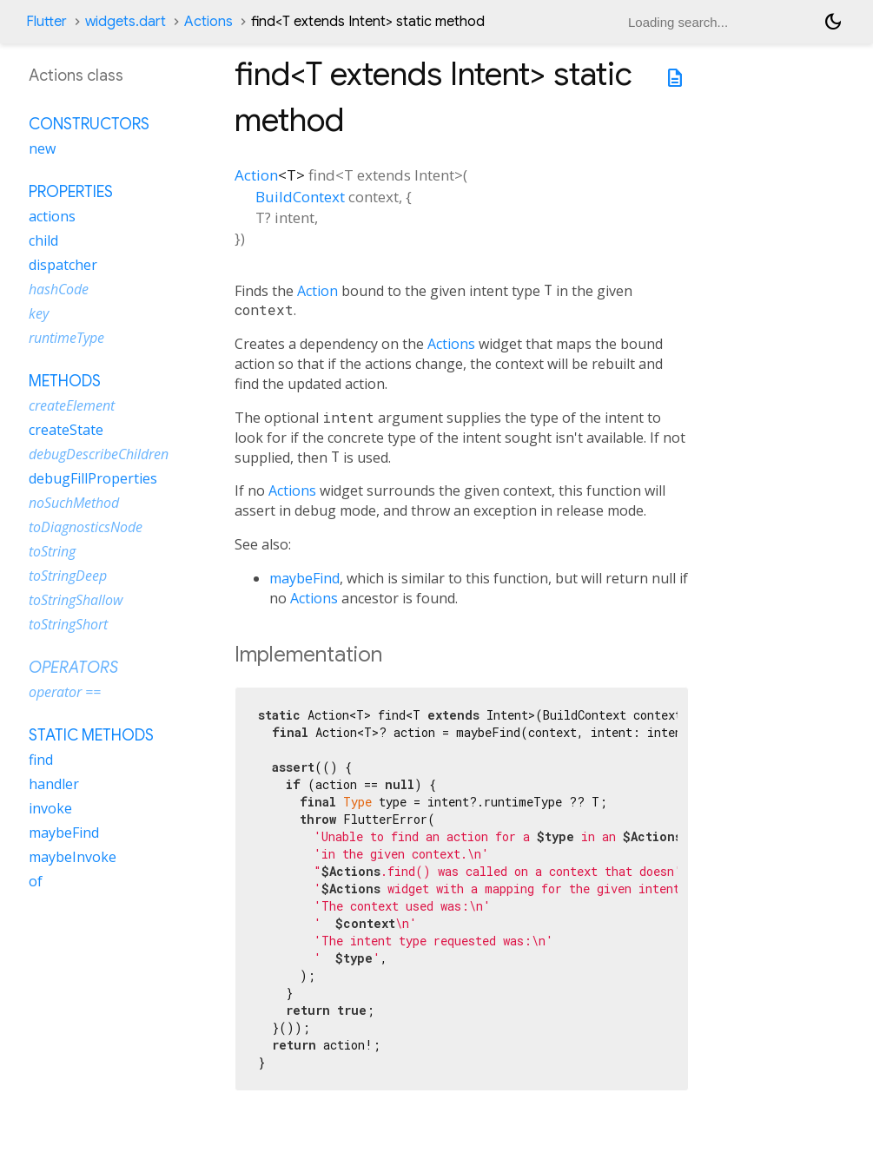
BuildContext (300, 197)
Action (256, 175)
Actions (208, 21)
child (43, 240)
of (36, 881)
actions (52, 216)
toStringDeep (68, 575)
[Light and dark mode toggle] (833, 22)
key (39, 313)
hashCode (59, 289)
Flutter (46, 21)
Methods (65, 381)
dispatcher (63, 264)
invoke (50, 808)
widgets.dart (125, 21)
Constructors (89, 124)
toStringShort (68, 624)
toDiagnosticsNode (85, 527)
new (42, 148)
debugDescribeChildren (99, 454)
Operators (73, 667)
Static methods (91, 735)
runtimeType (66, 337)
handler (54, 783)
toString (52, 551)
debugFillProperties (93, 478)
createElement (72, 405)
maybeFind (304, 578)
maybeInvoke (72, 856)
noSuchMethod (74, 502)
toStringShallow (75, 599)
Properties (71, 191)
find (41, 759)
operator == (65, 691)
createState (66, 429)
